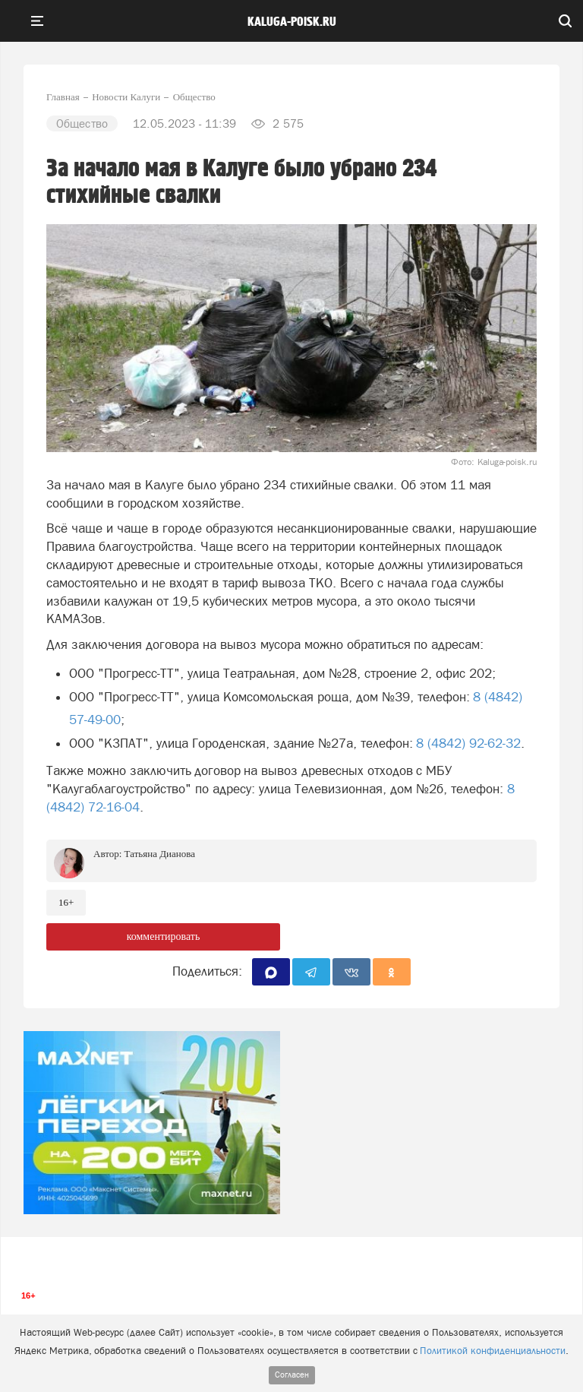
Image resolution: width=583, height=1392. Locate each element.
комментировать (163, 936)
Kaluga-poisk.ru (291, 22)
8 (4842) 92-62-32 (468, 743)
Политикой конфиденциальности (493, 1350)
